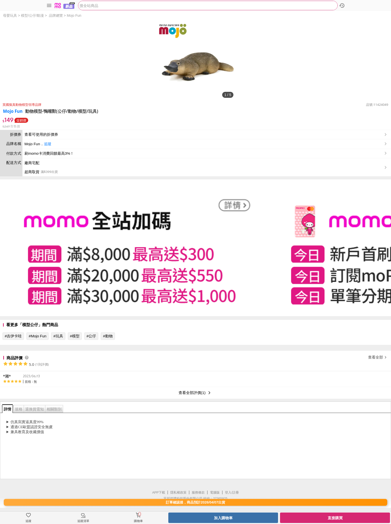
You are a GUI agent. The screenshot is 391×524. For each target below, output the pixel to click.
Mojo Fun (74, 15)
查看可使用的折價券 (206, 134)
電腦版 (215, 492)
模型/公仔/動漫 (32, 15)
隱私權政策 (178, 492)
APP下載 (158, 492)
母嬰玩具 (10, 15)
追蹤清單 (83, 521)
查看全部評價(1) (195, 393)
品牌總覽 (56, 15)
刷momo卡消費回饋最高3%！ (49, 153)
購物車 (138, 521)
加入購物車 (223, 518)
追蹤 (47, 144)
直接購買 (335, 518)
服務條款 (198, 492)
